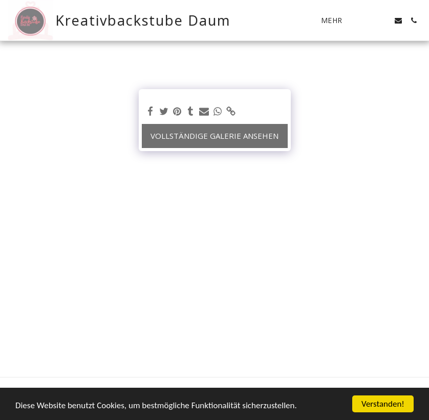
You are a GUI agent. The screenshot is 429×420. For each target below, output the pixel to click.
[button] (367, 20)
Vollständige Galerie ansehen (214, 136)
